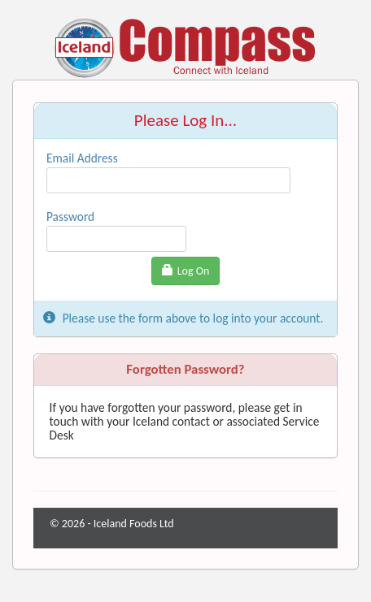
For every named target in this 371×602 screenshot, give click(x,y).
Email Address (82, 158)
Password (70, 216)
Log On (186, 270)
